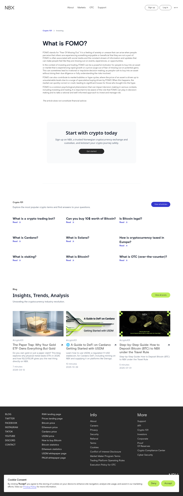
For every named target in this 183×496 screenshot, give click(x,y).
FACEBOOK (11, 423)
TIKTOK (9, 431)
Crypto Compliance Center (151, 450)
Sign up (151, 7)
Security (94, 434)
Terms (93, 443)
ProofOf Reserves (143, 445)
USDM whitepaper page (54, 453)
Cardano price (49, 431)
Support (102, 7)
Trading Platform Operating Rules (107, 460)
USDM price (48, 436)
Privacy (94, 430)
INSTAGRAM (11, 427)
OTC (91, 7)
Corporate (142, 438)
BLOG (8, 414)
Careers (94, 425)
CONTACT (10, 444)
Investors (142, 434)
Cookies (94, 447)
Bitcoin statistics (50, 444)
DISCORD (10, 440)
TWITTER (10, 418)
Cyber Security (145, 454)
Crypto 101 (142, 430)
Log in (165, 7)
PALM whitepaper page (54, 457)
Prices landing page (52, 418)
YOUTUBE (10, 436)
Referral (94, 438)
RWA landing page (51, 414)
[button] (175, 7)
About (70, 7)
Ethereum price (50, 427)
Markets (82, 7)
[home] (9, 7)
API (139, 425)
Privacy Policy (29, 486)
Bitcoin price (48, 423)
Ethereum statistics (52, 449)
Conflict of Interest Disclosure (105, 451)
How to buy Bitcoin (51, 440)
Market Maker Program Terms (105, 456)
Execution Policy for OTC (103, 464)
